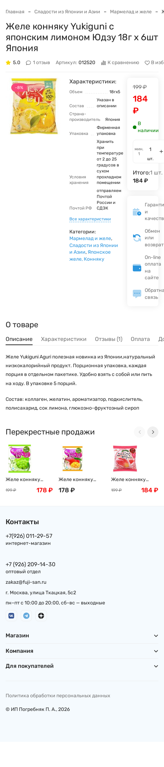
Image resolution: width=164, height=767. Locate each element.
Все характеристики (90, 219)
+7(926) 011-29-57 (29, 536)
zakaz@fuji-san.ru (26, 582)
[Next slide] (152, 432)
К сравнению (120, 63)
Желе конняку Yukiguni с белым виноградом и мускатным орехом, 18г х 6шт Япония (29, 480)
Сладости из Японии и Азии (67, 12)
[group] (34, 106)
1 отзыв (38, 63)
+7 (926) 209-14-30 (30, 564)
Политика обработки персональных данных (58, 696)
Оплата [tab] (140, 339)
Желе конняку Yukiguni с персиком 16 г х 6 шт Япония (134, 480)
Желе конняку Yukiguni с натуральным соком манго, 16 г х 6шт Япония (81, 480)
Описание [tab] (19, 339)
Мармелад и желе (131, 12)
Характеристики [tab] (64, 339)
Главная (15, 12)
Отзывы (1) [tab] (108, 339)
